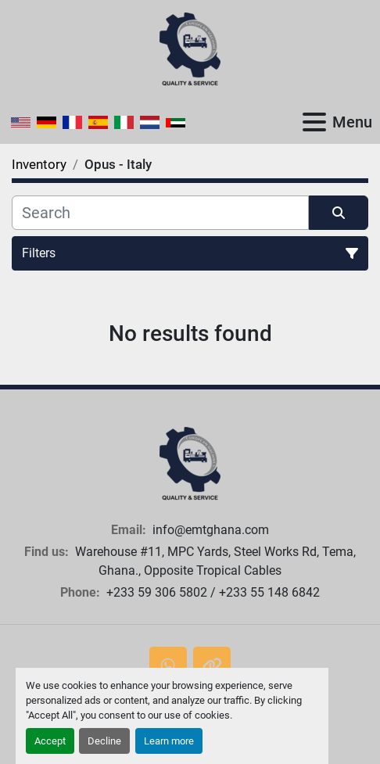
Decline (104, 741)
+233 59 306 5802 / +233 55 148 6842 (211, 592)
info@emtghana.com (209, 529)
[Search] (160, 212)
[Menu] (314, 122)
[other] (212, 665)
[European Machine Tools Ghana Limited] (190, 463)
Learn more (169, 741)
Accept (50, 741)
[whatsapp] (168, 665)
